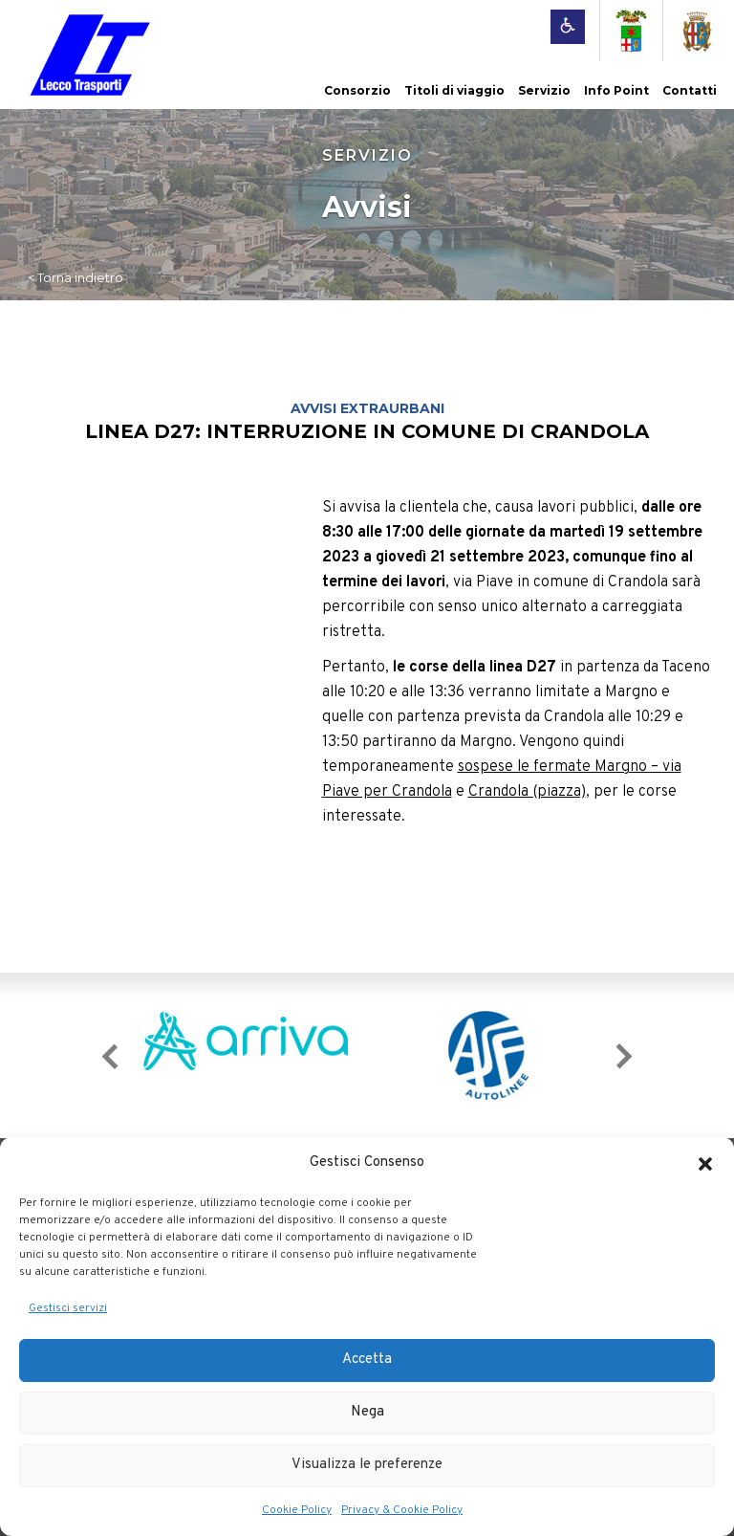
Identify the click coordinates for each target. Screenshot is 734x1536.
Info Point (616, 90)
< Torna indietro (75, 277)
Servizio (544, 90)
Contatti (689, 90)
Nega (367, 1412)
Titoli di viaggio (454, 90)
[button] (705, 1164)
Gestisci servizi (68, 1308)
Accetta (367, 1359)
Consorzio (357, 90)
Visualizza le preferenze (367, 1465)
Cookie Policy (297, 1510)
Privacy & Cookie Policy (402, 1510)
